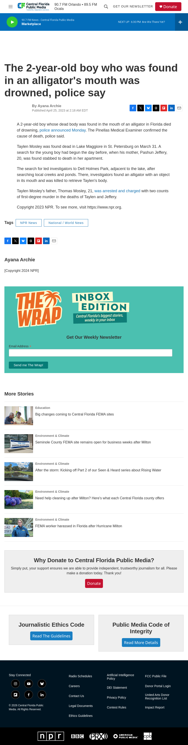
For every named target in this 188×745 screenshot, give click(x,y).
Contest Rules (116, 707)
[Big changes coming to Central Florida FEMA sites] (18, 415)
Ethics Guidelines (81, 716)
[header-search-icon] (106, 7)
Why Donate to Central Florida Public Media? (94, 560)
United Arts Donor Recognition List (157, 696)
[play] (12, 22)
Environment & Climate (52, 435)
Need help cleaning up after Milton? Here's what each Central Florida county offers (99, 498)
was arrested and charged (117, 191)
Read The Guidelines (51, 636)
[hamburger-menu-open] (10, 6)
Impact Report (154, 707)
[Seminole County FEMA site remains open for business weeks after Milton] (18, 443)
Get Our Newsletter (133, 6)
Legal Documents (81, 706)
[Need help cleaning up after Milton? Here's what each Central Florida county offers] (18, 499)
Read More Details (141, 642)
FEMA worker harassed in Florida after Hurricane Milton (78, 526)
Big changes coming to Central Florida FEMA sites (74, 414)
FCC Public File (155, 676)
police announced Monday (63, 130)
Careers (74, 686)
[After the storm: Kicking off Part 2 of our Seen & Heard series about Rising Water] (18, 471)
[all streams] (181, 22)
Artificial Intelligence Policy (120, 677)
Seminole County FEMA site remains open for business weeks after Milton (93, 442)
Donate (170, 6)
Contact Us (76, 696)
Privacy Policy (116, 697)
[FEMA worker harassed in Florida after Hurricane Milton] (18, 527)
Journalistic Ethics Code (51, 624)
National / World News (66, 223)
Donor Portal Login (158, 686)
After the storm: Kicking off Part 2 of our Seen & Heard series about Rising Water (98, 470)
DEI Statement (117, 687)
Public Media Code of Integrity (140, 628)
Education (42, 408)
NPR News (28, 223)
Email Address (20, 346)
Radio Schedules (80, 676)
